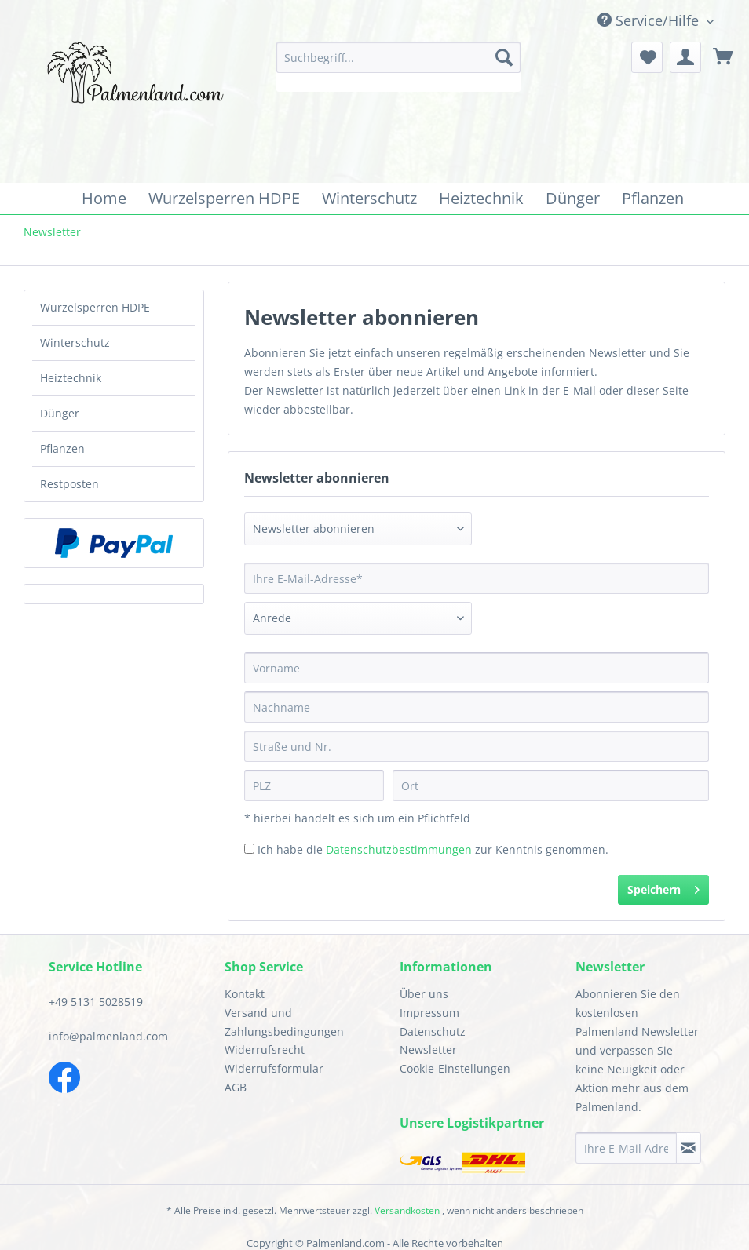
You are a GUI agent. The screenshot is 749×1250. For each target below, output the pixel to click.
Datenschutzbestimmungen (399, 849)
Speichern (663, 887)
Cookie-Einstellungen (455, 1068)
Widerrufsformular (274, 1068)
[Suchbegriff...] (398, 57)
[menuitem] (398, 67)
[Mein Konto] (685, 57)
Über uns (424, 993)
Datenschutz (433, 1031)
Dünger (59, 413)
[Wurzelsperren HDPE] (224, 198)
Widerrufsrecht (265, 1049)
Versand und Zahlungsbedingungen (284, 1022)
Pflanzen (62, 448)
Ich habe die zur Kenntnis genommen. (433, 849)
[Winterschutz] (369, 198)
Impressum (429, 1012)
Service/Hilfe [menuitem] (650, 20)
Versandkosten (407, 1210)
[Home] (104, 198)
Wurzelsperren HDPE (95, 307)
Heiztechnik (70, 377)
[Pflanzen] (653, 198)
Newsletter (428, 1049)
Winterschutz (75, 342)
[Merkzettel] (647, 57)
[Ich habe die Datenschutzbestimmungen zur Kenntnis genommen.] (249, 849)
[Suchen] (504, 57)
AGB (236, 1087)
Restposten (69, 483)
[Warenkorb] (724, 57)
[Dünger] (573, 198)
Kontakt (245, 993)
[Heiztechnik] (481, 198)
